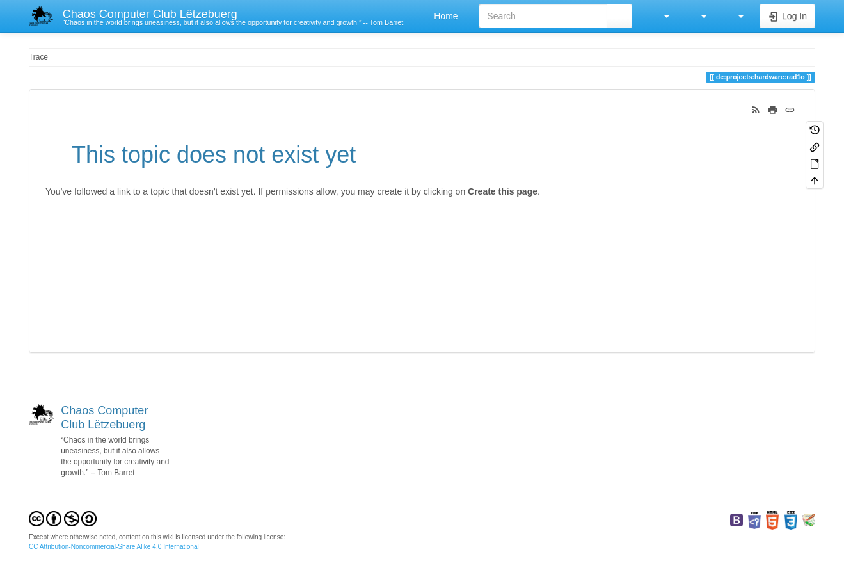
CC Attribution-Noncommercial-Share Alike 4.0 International (114, 546)
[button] (660, 16)
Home (444, 16)
